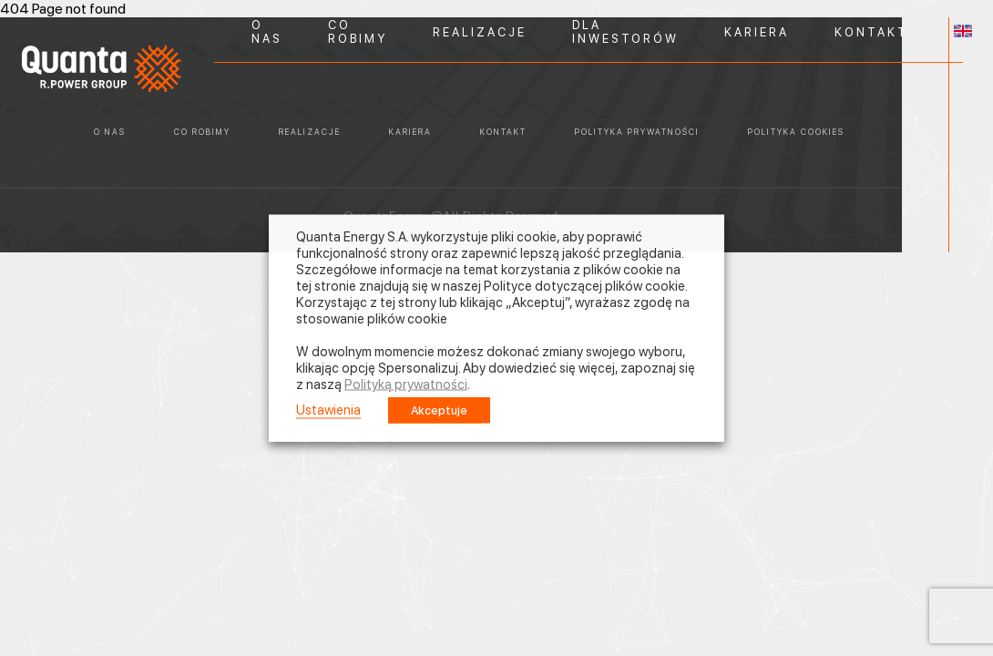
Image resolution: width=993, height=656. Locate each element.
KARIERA (756, 32)
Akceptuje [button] (439, 410)
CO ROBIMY (357, 32)
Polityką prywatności (405, 384)
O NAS (266, 32)
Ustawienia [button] (328, 410)
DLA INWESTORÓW (625, 32)
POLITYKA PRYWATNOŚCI (637, 132)
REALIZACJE (480, 32)
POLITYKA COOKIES (796, 132)
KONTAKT (871, 32)
